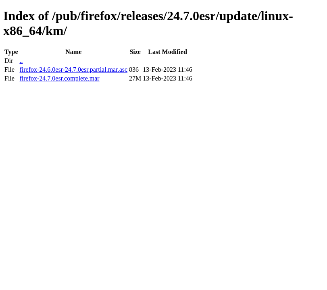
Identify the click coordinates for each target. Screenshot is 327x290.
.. (21, 60)
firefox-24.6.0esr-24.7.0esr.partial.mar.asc (73, 69)
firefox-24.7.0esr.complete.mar (59, 78)
